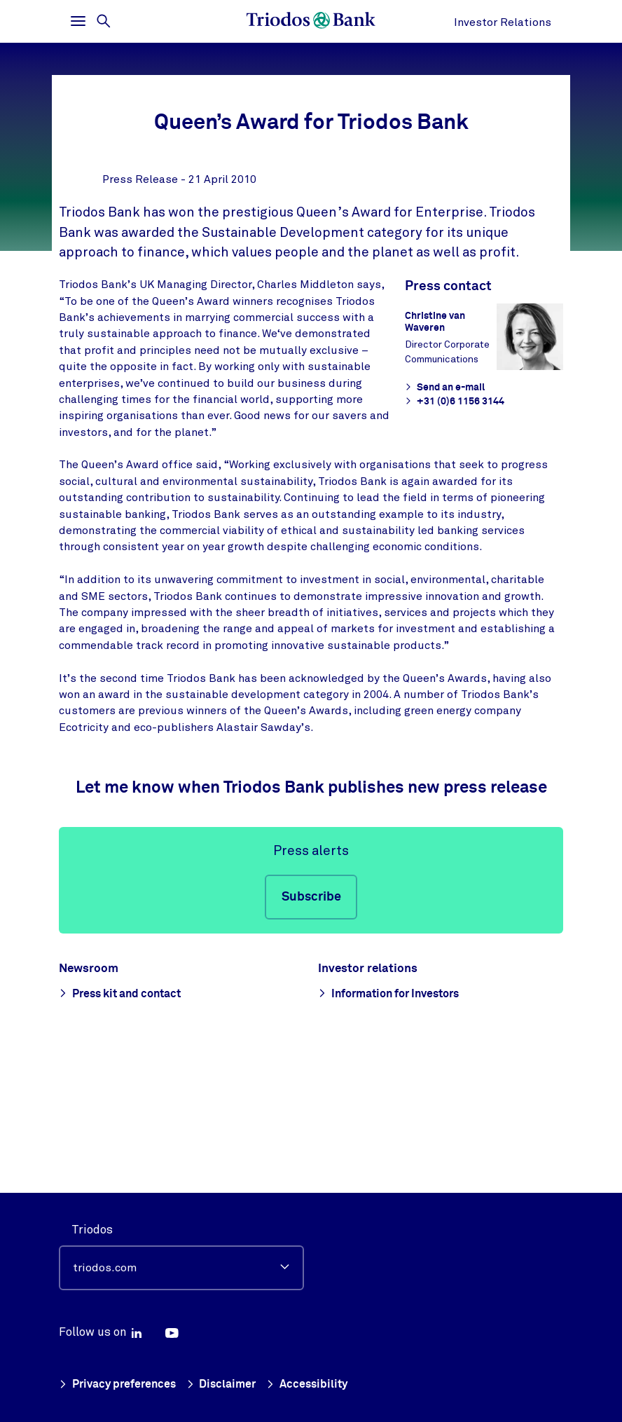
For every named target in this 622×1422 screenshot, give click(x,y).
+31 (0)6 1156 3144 (453, 536)
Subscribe (311, 1031)
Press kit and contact (129, 1127)
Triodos (92, 1230)
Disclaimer (228, 1385)
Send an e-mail (444, 522)
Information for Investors (399, 1127)
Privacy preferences (120, 1385)
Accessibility (316, 1385)
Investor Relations (502, 22)
